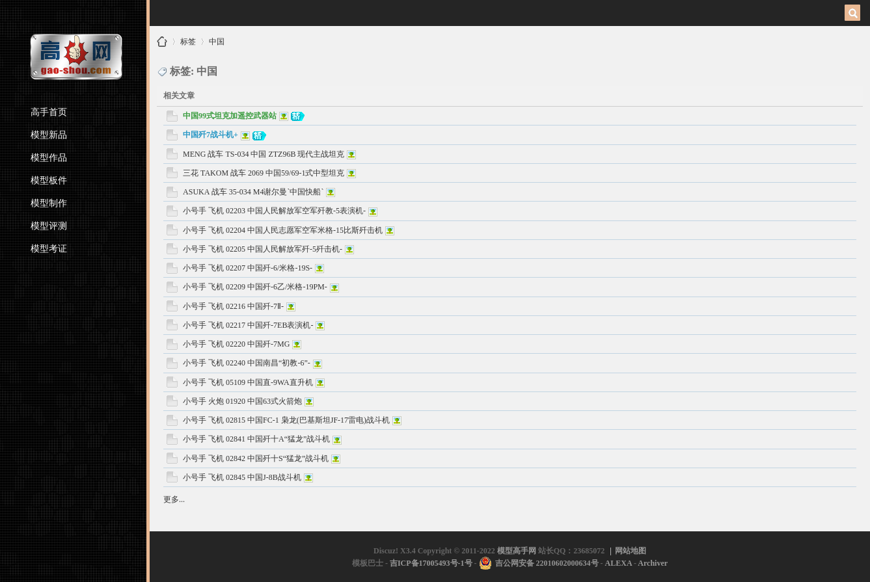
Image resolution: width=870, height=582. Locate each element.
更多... (174, 499)
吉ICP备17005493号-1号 (431, 563)
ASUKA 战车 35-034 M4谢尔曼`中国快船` (253, 191)
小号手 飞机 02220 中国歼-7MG (236, 344)
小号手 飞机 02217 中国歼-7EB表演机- (248, 325)
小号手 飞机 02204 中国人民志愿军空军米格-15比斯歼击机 (283, 230)
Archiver (653, 563)
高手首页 (49, 112)
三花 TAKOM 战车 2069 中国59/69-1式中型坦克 (263, 173)
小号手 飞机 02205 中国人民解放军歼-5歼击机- (262, 249)
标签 (188, 39)
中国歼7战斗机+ (210, 134)
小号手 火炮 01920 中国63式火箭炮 (242, 401)
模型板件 (49, 180)
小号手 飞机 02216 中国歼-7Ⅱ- (233, 306)
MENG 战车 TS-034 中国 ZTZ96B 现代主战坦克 (263, 154)
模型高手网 (162, 41)
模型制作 (49, 203)
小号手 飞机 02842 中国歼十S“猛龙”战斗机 (256, 458)
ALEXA (618, 563)
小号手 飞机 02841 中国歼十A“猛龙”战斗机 (256, 438)
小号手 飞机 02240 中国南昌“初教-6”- (246, 362)
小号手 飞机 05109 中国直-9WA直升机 (248, 382)
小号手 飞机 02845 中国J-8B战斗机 (242, 477)
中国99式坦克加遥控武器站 (230, 115)
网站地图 (630, 550)
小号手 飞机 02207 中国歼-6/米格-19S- (247, 267)
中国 (216, 39)
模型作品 (49, 158)
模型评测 (49, 226)
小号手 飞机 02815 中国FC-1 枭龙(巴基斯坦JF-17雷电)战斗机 (286, 420)
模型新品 (49, 135)
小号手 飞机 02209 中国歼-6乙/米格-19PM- (255, 286)
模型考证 (49, 249)
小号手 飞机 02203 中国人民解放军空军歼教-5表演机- (274, 210)
